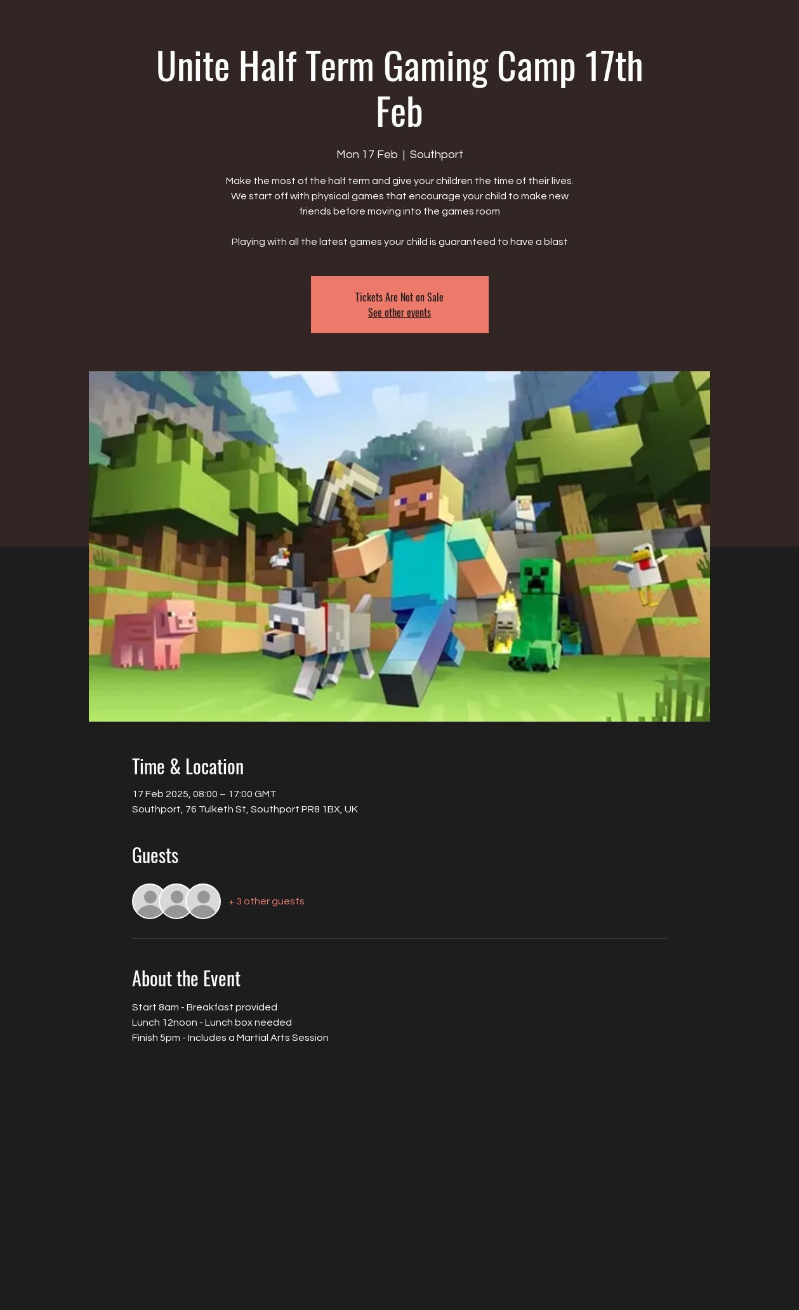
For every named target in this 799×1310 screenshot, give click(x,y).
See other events (399, 312)
